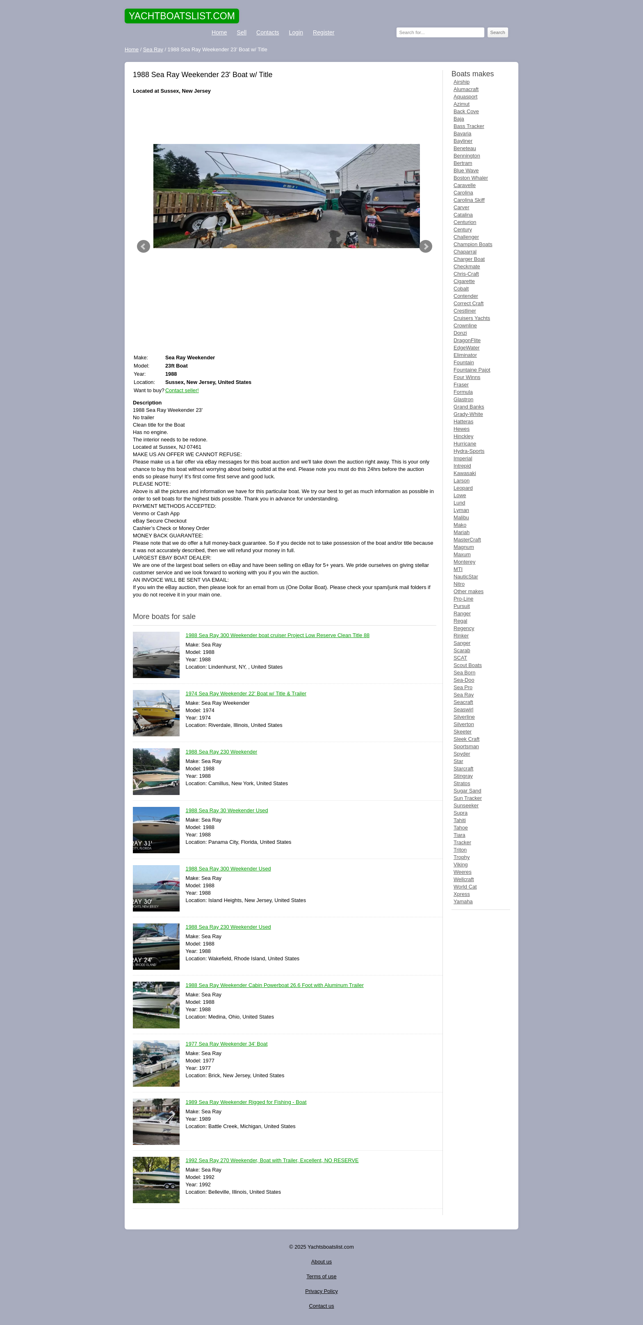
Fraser (461, 385)
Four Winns (467, 377)
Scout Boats (468, 665)
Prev (143, 246)
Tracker (462, 842)
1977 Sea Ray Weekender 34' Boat (227, 1044)
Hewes (462, 429)
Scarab (462, 650)
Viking (461, 864)
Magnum (464, 547)
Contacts (267, 32)
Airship (462, 82)
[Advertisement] (284, 119)
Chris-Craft (466, 274)
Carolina (463, 193)
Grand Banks (469, 407)
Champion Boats (473, 244)
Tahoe (461, 828)
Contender (466, 296)
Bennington (467, 156)
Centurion (465, 222)
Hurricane (465, 444)
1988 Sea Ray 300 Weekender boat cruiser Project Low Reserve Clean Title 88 (278, 636)
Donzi (460, 333)
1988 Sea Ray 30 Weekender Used (227, 811)
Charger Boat (469, 259)
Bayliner (463, 141)
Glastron (463, 399)
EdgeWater (467, 348)
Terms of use (321, 1276)
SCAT (460, 658)
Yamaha (463, 901)
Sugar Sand (467, 791)
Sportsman (466, 746)
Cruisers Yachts (472, 318)
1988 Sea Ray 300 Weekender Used (228, 869)
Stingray (463, 776)
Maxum (462, 554)
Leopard (463, 488)
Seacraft (463, 702)
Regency (464, 628)
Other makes (468, 591)
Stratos (462, 783)
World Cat (465, 887)
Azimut (462, 104)
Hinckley (463, 436)
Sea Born (464, 672)
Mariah (462, 532)
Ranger (462, 613)
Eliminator (465, 355)
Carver (461, 207)
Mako (460, 525)
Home (219, 32)
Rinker (461, 636)
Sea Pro (463, 687)
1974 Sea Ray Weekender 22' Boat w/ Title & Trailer (246, 694)
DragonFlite (467, 340)
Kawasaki (465, 473)
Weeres (463, 872)
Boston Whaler (471, 178)
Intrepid (462, 466)
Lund (459, 503)
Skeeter (463, 732)
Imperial (463, 458)
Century (463, 229)
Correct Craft (468, 303)
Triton (460, 850)
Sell (241, 32)
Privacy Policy (321, 1291)
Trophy (462, 857)
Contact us (321, 1306)
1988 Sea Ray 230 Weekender (222, 752)
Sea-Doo (464, 680)
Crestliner (465, 311)
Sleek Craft (466, 739)
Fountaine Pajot (472, 370)
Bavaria (462, 133)
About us (321, 1262)
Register (323, 32)
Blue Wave (466, 170)
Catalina (463, 215)
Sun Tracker (468, 798)
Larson (462, 480)
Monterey (464, 562)
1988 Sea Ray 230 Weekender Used (228, 927)
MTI (458, 569)
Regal (460, 621)
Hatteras (463, 421)
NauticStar (466, 576)
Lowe (460, 495)
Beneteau (465, 148)
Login (296, 32)
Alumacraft (466, 89)
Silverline (464, 717)
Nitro (459, 584)
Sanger (462, 643)
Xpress (462, 894)
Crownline (465, 325)
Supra (460, 813)
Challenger (466, 237)
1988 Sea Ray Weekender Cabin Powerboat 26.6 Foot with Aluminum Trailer (275, 985)
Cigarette (464, 281)
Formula (463, 392)
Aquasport (465, 97)
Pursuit (462, 606)
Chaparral (465, 252)
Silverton (464, 724)
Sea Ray (464, 695)
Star (458, 761)
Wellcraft (464, 879)
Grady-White (468, 414)
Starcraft (463, 768)
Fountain (464, 362)
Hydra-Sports (469, 451)
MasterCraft (467, 540)
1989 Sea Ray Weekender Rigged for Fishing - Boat (246, 1102)
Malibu (461, 517)
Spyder (462, 754)
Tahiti (460, 820)
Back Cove (466, 111)
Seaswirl (463, 709)
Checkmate (467, 266)
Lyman (461, 510)
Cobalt (461, 289)
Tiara (459, 835)
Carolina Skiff (469, 200)
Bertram (463, 163)
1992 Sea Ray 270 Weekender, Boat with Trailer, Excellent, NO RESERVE (272, 1161)
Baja (459, 119)
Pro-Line (463, 599)
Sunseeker (466, 805)
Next (425, 246)
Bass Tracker (469, 126)
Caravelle (465, 185)
